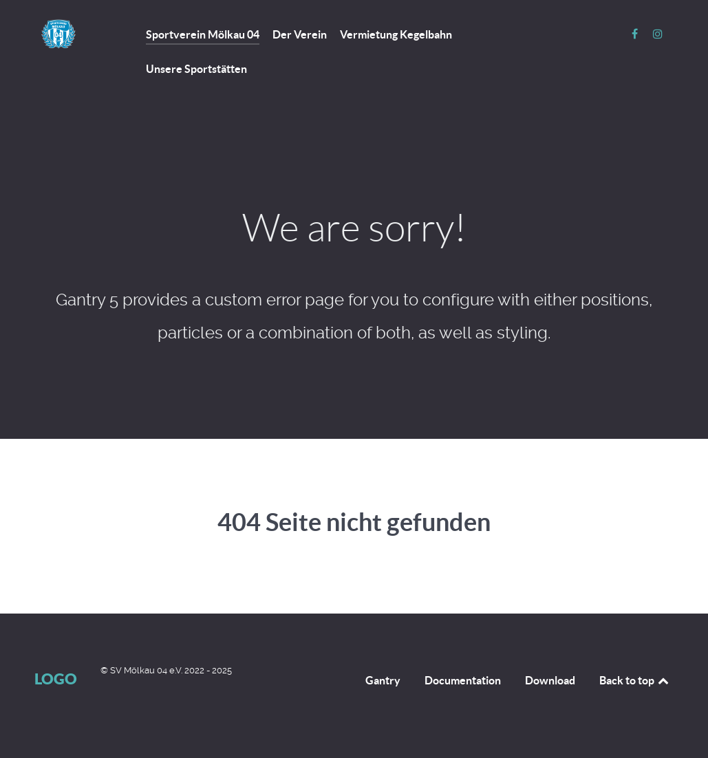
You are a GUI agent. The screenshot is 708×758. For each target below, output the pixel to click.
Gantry (382, 680)
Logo (55, 678)
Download (550, 680)
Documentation (463, 680)
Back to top (635, 680)
